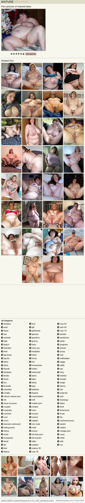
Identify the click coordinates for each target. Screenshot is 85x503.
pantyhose (63, 338)
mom (32, 410)
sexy (60, 372)
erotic (5, 434)
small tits (62, 393)
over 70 (61, 331)
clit (3, 400)
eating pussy (8, 427)
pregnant (62, 345)
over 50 (61, 324)
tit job (61, 414)
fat (3, 445)
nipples (33, 421)
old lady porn (36, 434)
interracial (34, 372)
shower (61, 379)
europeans (7, 438)
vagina (61, 427)
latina (33, 383)
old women (35, 438)
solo (60, 396)
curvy (4, 421)
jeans (33, 376)
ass (4, 334)
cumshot (6, 414)
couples (6, 407)
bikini (4, 362)
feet (4, 448)
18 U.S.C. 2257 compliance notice (41, 501)
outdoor (34, 445)
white (60, 438)
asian (4, 331)
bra (4, 383)
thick (60, 407)
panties (61, 334)
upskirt (61, 424)
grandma (34, 338)
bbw (4, 341)
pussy (61, 351)
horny (33, 358)
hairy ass (34, 348)
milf (32, 400)
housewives (35, 365)
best (4, 351)
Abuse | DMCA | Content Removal (14, 501)
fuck (32, 324)
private (61, 348)
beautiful (6, 348)
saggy (61, 362)
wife (60, 441)
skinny (61, 386)
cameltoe (6, 389)
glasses (34, 334)
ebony (5, 431)
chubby (5, 393)
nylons (33, 431)
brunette (6, 386)
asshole (6, 338)
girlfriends (34, 331)
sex (60, 369)
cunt (4, 417)
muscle (33, 414)
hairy (32, 345)
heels (33, 355)
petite (61, 341)
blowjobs (6, 372)
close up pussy (9, 403)
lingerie (33, 393)
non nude (34, 424)
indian (33, 369)
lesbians (34, 389)
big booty (6, 355)
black (4, 365)
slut (60, 389)
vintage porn (64, 431)
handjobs (34, 351)
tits (59, 417)
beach (5, 345)
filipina (5, 452)
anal (4, 327)
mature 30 (35, 448)
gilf (31, 327)
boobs (5, 376)
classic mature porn (11, 396)
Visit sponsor (31, 54)
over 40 (33, 452)
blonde (5, 369)
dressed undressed (11, 424)
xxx (60, 445)
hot (32, 362)
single (61, 383)
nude (32, 427)
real (60, 355)
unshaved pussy (65, 421)
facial (4, 441)
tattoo (61, 403)
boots (5, 379)
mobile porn (35, 403)
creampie (6, 410)
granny (33, 341)
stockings (62, 400)
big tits (5, 358)
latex (32, 379)
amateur (6, 324)
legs (32, 386)
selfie (60, 365)
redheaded (63, 358)
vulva (60, 434)
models (33, 407)
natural (33, 417)
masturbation (36, 396)
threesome (63, 410)
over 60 (61, 327)
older (32, 441)
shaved (61, 376)
